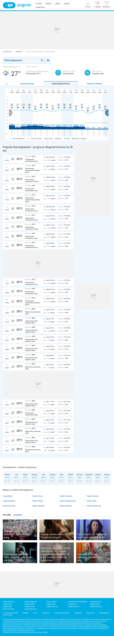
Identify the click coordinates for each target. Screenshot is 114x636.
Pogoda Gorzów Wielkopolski (77, 602)
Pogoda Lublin (51, 604)
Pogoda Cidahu (91, 501)
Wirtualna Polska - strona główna (9, 5)
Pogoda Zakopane (30, 609)
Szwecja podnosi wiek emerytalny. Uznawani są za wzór (90, 557)
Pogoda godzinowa (27, 84)
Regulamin (78, 613)
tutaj (45, 632)
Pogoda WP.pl (7, 51)
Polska (39, 4)
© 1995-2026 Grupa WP (10, 613)
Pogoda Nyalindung (9, 501)
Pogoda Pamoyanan (65, 496)
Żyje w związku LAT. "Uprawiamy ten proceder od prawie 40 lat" (92, 536)
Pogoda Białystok (8, 602)
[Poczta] (87, 5)
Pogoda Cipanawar (38, 506)
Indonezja (19, 51)
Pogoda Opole (7, 606)
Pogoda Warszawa (96, 606)
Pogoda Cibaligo (37, 501)
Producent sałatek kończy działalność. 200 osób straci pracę (17, 534)
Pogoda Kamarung (65, 506)
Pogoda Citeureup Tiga (94, 506)
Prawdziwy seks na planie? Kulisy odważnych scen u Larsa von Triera (18, 557)
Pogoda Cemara (37, 496)
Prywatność (46, 613)
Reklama (26, 613)
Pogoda (24, 5)
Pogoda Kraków (30, 604)
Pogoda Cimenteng (9, 506)
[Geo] (48, 60)
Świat (57, 4)
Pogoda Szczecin (73, 606)
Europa (49, 4)
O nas (35, 613)
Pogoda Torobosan (93, 496)
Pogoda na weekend (94, 84)
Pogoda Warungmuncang (67, 501)
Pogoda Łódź (72, 604)
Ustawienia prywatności (62, 613)
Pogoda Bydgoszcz (31, 602)
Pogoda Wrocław (8, 609)
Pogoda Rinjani (7, 496)
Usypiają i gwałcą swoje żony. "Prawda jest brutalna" (54, 536)
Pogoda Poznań (30, 606)
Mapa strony (90, 613)
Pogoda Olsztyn (95, 604)
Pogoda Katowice (95, 602)
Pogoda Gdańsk (51, 602)
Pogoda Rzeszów (51, 606)
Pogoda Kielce (7, 604)
